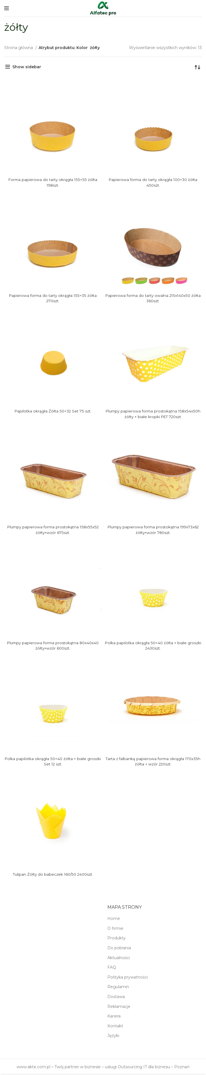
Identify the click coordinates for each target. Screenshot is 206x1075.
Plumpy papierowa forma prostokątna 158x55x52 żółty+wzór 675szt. (53, 529)
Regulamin (118, 986)
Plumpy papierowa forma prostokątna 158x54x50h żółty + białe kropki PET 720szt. (153, 414)
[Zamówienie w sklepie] (197, 67)
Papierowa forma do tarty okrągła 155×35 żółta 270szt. (53, 298)
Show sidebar (26, 66)
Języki (113, 1035)
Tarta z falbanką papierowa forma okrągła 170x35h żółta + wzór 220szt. (153, 761)
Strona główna (19, 47)
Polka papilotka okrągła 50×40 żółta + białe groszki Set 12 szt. (53, 761)
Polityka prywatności (127, 977)
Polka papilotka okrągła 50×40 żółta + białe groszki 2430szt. (153, 645)
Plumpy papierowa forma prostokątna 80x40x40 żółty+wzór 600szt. (53, 645)
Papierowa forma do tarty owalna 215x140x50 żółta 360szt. (153, 298)
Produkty (116, 938)
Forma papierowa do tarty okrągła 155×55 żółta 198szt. (53, 182)
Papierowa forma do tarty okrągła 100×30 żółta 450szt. (153, 182)
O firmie (115, 928)
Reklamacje (118, 1006)
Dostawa (116, 996)
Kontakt (115, 1025)
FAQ (111, 967)
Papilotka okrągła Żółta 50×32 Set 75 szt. (52, 411)
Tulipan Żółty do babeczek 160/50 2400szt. (53, 874)
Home (113, 918)
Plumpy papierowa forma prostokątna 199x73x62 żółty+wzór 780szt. (153, 529)
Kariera (114, 1016)
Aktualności (118, 957)
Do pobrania (119, 947)
